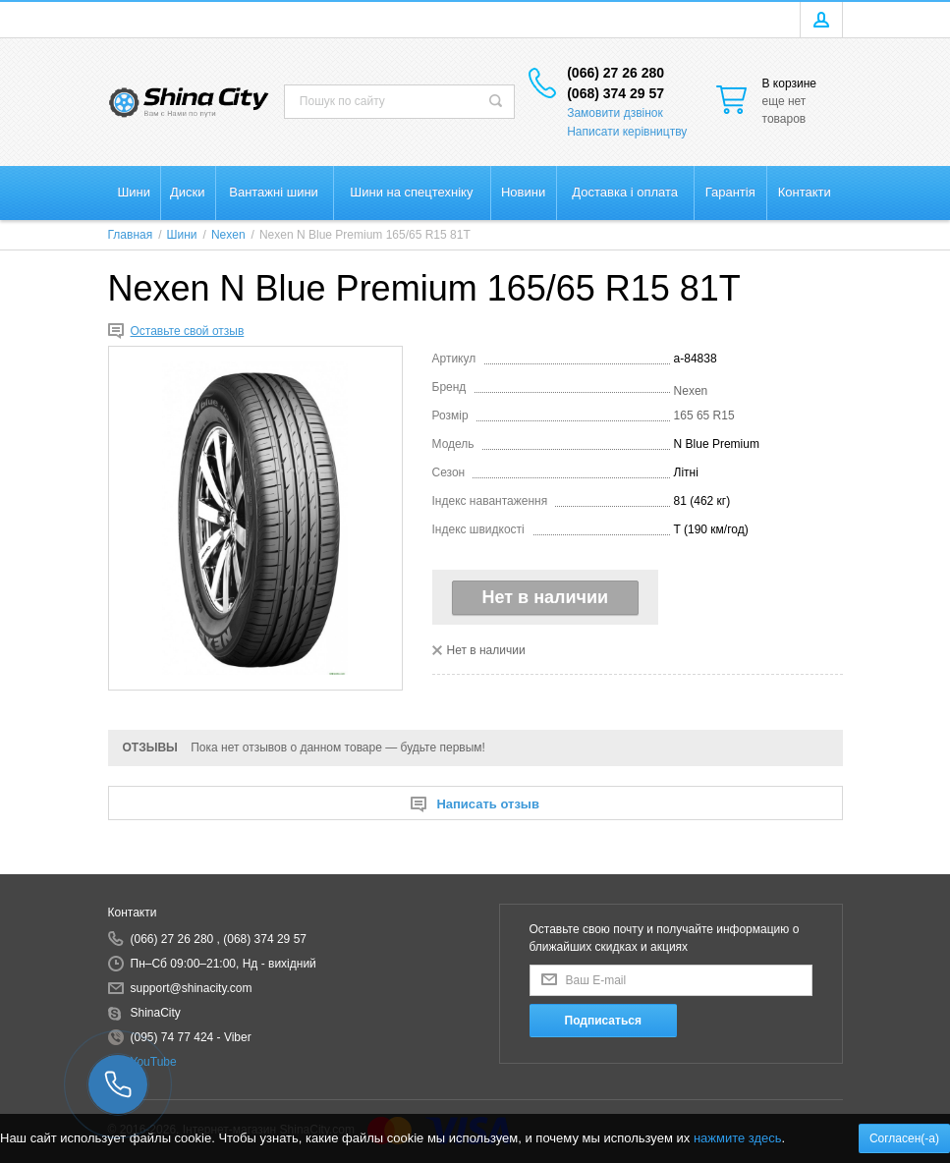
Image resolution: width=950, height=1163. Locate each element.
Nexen (691, 391)
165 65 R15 (704, 415)
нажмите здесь (738, 1138)
